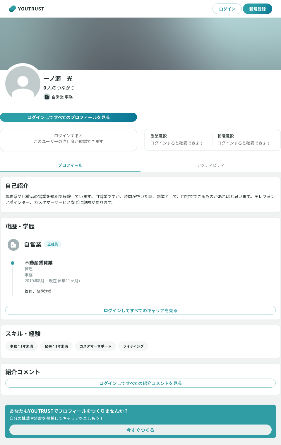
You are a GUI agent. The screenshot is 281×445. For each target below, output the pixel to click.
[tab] (70, 165)
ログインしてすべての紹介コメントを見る (140, 383)
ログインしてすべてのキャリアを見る (140, 310)
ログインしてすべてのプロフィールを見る (68, 117)
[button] (59, 87)
